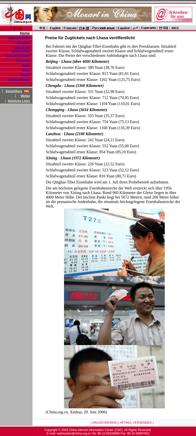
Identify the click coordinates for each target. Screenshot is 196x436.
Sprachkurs (14, 91)
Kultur (26, 65)
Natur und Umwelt (18, 56)
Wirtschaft (23, 42)
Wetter (25, 96)
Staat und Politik (19, 38)
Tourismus (23, 60)
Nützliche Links (19, 101)
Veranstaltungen (19, 79)
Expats (25, 75)
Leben (26, 70)
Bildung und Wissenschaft (21, 49)
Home (25, 33)
